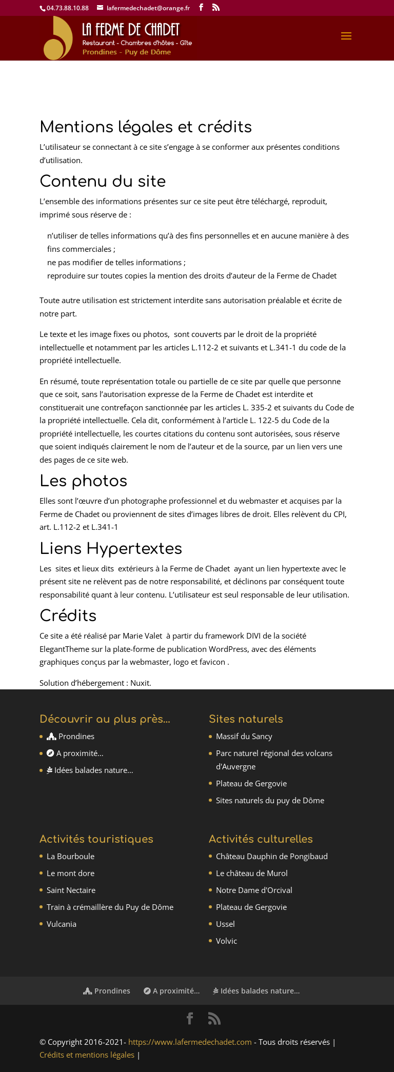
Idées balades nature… (90, 770)
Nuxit (139, 683)
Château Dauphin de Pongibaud (272, 856)
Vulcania (61, 924)
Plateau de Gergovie (251, 783)
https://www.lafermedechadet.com (190, 1042)
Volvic (226, 941)
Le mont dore (70, 873)
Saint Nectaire (71, 890)
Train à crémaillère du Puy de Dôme (110, 907)
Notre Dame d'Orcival (254, 890)
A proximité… (75, 753)
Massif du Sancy (244, 736)
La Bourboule (70, 856)
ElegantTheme (64, 649)
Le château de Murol (252, 873)
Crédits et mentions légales (87, 1054)
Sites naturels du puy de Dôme (270, 800)
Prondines (70, 736)
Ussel (225, 924)
